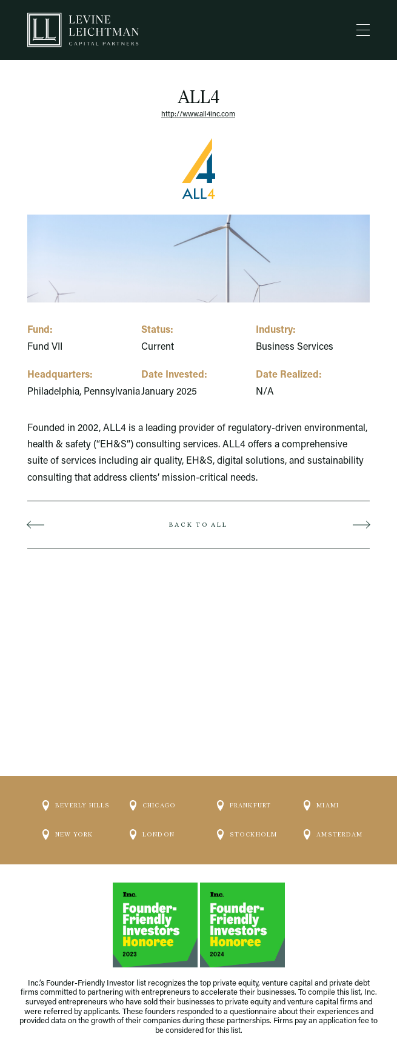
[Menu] (363, 30)
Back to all (198, 525)
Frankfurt (244, 805)
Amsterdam (333, 834)
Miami (321, 805)
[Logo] (83, 30)
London (152, 834)
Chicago (153, 805)
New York (67, 834)
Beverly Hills (76, 805)
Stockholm (247, 834)
